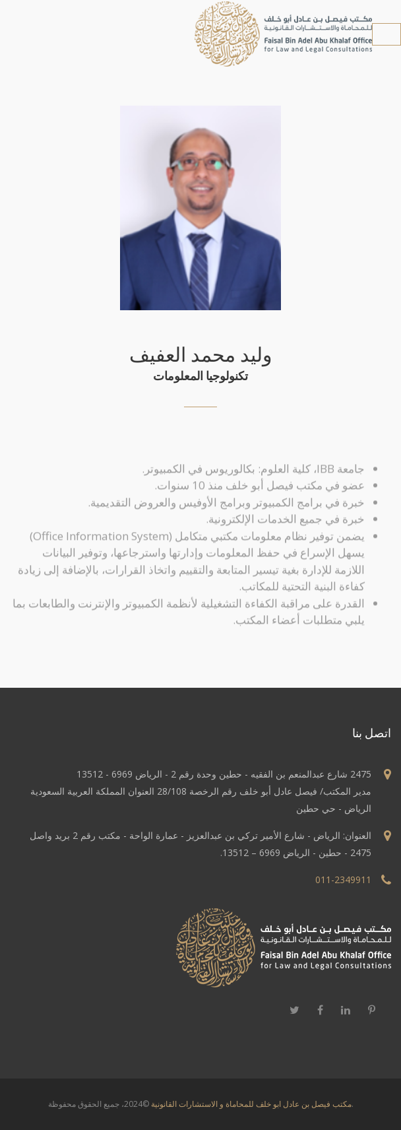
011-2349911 (343, 879)
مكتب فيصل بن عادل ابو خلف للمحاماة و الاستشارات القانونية (251, 1104)
